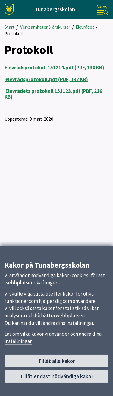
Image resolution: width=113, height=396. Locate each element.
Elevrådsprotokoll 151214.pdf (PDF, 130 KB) (54, 67)
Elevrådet (85, 27)
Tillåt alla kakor (56, 362)
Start (9, 27)
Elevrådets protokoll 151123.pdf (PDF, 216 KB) (53, 94)
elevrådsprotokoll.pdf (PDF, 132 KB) (46, 79)
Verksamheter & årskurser (45, 27)
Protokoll (14, 33)
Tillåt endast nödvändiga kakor (56, 378)
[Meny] (102, 9)
